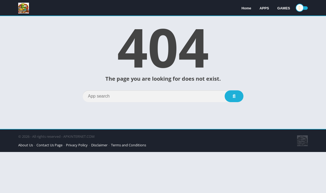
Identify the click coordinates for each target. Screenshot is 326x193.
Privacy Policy (77, 145)
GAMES (283, 8)
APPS (264, 8)
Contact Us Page (49, 145)
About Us (25, 145)
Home (246, 8)
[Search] (163, 96)
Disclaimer (99, 145)
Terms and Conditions (128, 145)
